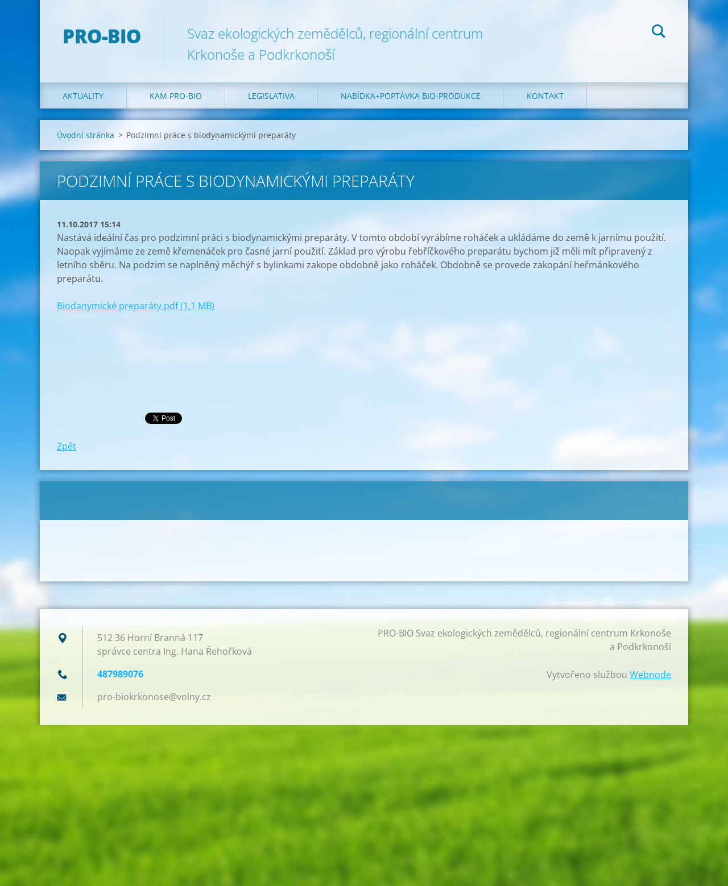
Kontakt (545, 95)
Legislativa (271, 95)
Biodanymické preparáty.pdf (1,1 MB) (135, 306)
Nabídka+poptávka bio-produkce (411, 95)
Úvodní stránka (85, 135)
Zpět (66, 446)
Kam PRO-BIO (176, 95)
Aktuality (83, 95)
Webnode (650, 674)
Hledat (658, 33)
